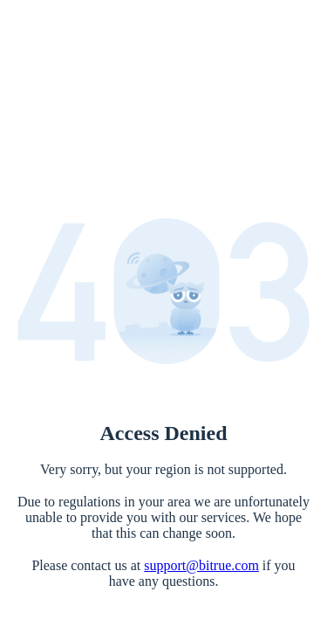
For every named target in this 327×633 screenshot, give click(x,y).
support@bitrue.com (201, 565)
